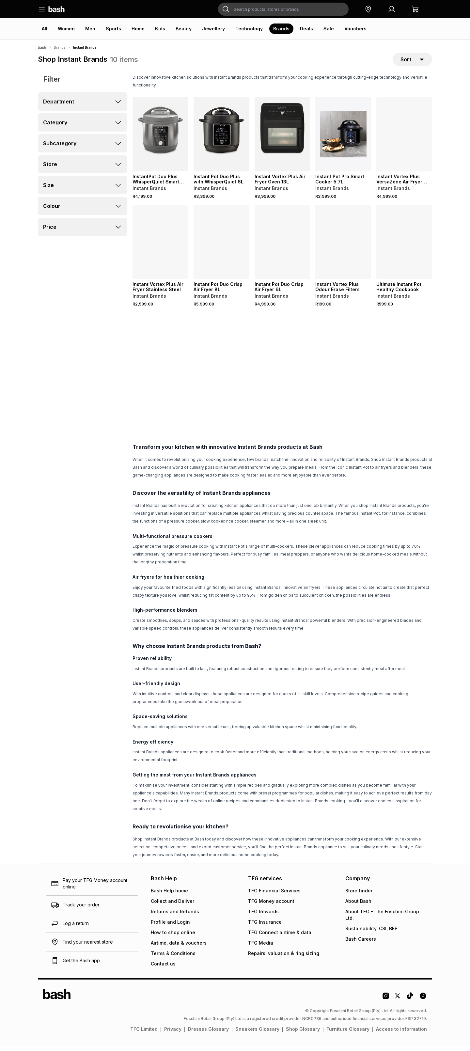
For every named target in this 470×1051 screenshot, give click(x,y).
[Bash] (42, 47)
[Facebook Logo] (423, 1003)
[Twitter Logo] (398, 1003)
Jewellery (213, 28)
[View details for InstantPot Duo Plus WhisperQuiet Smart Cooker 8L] (160, 139)
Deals (306, 28)
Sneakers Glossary (257, 1034)
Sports (113, 28)
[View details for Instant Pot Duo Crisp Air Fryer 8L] (221, 247)
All (44, 28)
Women (66, 28)
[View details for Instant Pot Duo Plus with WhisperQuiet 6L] (221, 139)
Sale (328, 28)
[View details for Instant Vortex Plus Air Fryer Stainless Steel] (160, 247)
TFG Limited (144, 1034)
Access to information (401, 1034)
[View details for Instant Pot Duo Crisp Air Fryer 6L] (282, 247)
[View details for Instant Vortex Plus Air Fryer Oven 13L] (282, 139)
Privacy (172, 1034)
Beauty (184, 28)
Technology (249, 28)
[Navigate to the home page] (56, 9)
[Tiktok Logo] (410, 1003)
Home (138, 28)
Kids (160, 28)
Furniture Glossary (347, 1034)
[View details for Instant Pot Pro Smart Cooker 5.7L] (343, 139)
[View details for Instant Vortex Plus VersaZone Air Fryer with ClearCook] (404, 139)
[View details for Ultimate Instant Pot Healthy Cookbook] (404, 247)
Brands (281, 28)
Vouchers (355, 28)
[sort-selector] (412, 61)
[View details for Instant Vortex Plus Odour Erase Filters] (343, 247)
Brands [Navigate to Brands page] (59, 47)
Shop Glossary (303, 1034)
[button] (368, 9)
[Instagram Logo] (386, 1003)
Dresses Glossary (208, 1034)
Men (90, 28)
